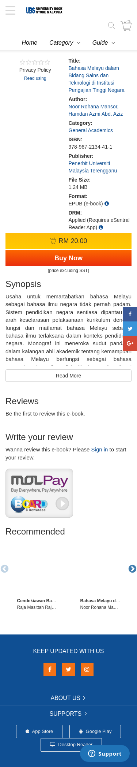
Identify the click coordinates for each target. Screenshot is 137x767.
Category (61, 43)
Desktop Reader (71, 744)
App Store (39, 731)
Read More (68, 376)
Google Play (95, 731)
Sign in (99, 449)
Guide (100, 43)
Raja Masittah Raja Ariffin (41, 607)
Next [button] (131, 568)
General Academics (91, 130)
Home (30, 43)
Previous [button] (3, 568)
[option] (37, 575)
